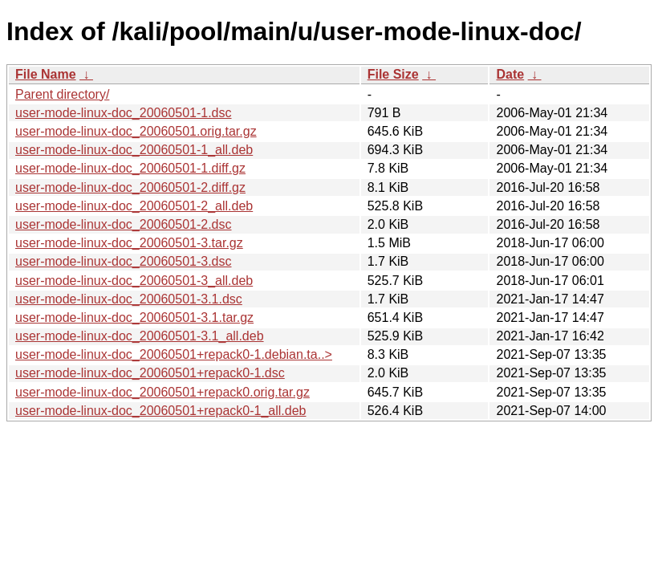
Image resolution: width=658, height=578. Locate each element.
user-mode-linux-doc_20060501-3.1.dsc (128, 299)
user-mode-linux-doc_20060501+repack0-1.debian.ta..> (173, 354)
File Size (393, 74)
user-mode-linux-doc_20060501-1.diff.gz (130, 168)
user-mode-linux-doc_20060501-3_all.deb (134, 280)
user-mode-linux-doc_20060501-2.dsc (123, 224)
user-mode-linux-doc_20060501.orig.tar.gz (136, 131)
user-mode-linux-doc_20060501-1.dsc (123, 113)
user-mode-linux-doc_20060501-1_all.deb (134, 150)
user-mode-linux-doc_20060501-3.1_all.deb (139, 336)
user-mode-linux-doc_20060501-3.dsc (123, 261)
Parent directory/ (62, 94)
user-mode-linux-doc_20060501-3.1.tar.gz (134, 317)
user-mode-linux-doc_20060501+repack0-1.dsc (150, 373)
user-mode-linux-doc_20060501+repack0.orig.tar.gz (162, 392)
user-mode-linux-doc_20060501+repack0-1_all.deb (160, 410)
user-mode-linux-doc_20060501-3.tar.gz (129, 243)
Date (510, 74)
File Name (45, 74)
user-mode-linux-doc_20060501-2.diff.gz (130, 187)
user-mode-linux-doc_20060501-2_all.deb (134, 206)
